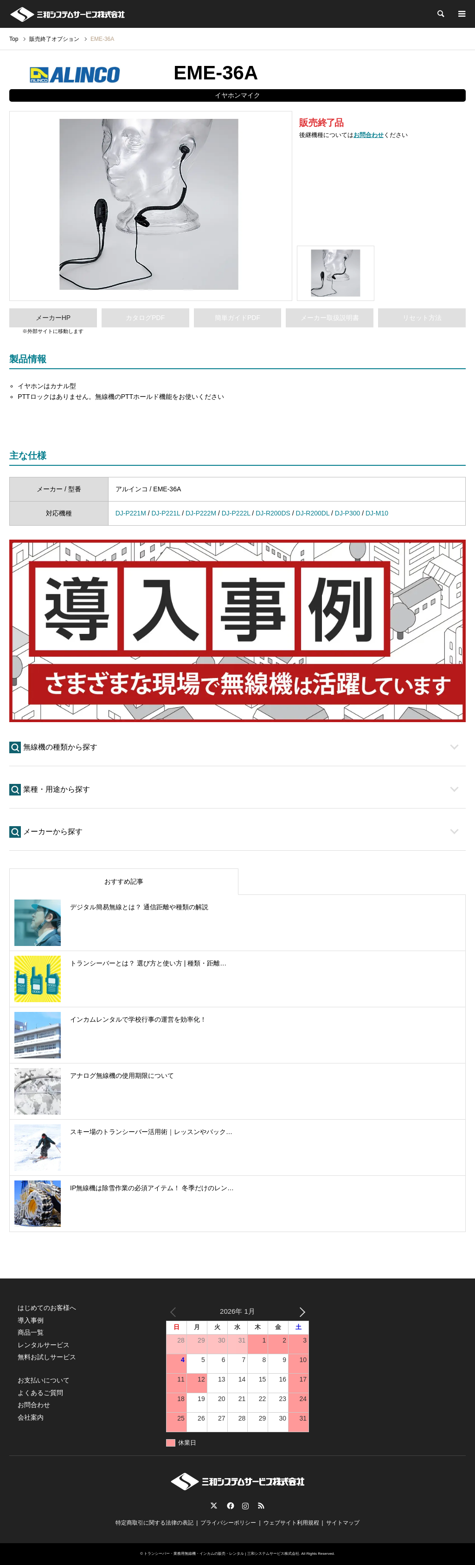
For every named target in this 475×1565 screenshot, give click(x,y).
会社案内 (31, 1417)
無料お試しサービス (47, 1357)
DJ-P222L (236, 513)
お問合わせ (368, 135)
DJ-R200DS (273, 513)
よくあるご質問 (40, 1392)
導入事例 (31, 1320)
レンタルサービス (44, 1345)
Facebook (229, 1505)
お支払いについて (44, 1380)
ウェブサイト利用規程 (291, 1522)
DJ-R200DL (313, 513)
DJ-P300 (347, 513)
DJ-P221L (166, 513)
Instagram (245, 1505)
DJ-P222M (201, 513)
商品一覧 (31, 1332)
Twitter (214, 1505)
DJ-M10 (377, 513)
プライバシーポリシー (228, 1522)
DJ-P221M (131, 513)
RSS (261, 1505)
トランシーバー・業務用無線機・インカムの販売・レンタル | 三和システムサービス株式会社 (221, 1554)
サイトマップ (342, 1522)
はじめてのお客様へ (47, 1307)
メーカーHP (53, 317)
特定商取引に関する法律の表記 (154, 1522)
